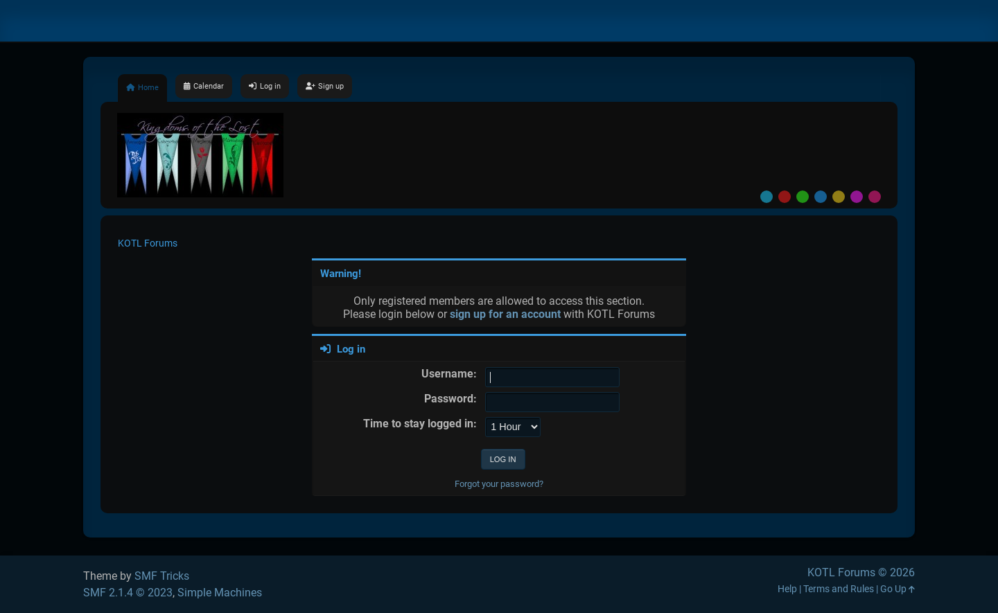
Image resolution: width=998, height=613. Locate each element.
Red (784, 196)
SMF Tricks (161, 576)
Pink (874, 196)
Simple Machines (219, 592)
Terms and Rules (838, 589)
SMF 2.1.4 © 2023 (128, 592)
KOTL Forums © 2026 (861, 572)
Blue (820, 196)
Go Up (897, 589)
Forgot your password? (499, 484)
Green (802, 196)
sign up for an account (505, 314)
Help (787, 589)
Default (766, 196)
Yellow (838, 196)
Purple (856, 196)
